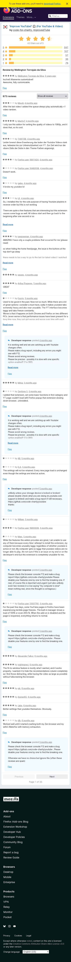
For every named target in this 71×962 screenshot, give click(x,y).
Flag (5, 88)
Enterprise (9, 882)
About (7, 816)
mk (19, 688)
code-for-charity (22, 30)
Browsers (8, 896)
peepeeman (23, 236)
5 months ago (39, 283)
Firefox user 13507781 (28, 603)
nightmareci (23, 664)
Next (52, 776)
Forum (7, 847)
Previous (19, 776)
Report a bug (11, 852)
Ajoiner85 (22, 697)
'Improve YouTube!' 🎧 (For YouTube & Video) (36, 26)
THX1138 (22, 139)
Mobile (7, 877)
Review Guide (11, 857)
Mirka (20, 383)
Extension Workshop (15, 826)
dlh (19, 720)
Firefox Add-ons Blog (15, 821)
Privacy (6, 935)
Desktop (8, 871)
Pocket (7, 917)
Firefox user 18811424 (28, 160)
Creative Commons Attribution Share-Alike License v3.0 (38, 944)
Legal (28, 935)
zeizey (21, 275)
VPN (6, 901)
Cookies (18, 935)
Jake (20, 705)
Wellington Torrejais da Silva (31, 76)
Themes (20, 17)
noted (29, 941)
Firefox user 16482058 (28, 168)
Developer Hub (12, 831)
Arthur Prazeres (25, 283)
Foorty (21, 298)
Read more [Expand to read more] (8, 224)
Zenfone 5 (23, 391)
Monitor (8, 912)
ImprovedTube (41, 30)
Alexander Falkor (25, 656)
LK (19, 198)
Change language (11, 952)
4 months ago (31, 103)
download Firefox (52, 3)
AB (19, 458)
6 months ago (41, 656)
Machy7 (21, 121)
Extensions (8, 17)
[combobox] (58, 16)
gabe (20, 183)
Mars (20, 536)
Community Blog (13, 842)
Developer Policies (14, 837)
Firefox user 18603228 (28, 528)
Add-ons (8, 811)
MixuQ (21, 103)
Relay (6, 906)
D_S (19, 467)
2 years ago (50, 76)
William (21, 519)
